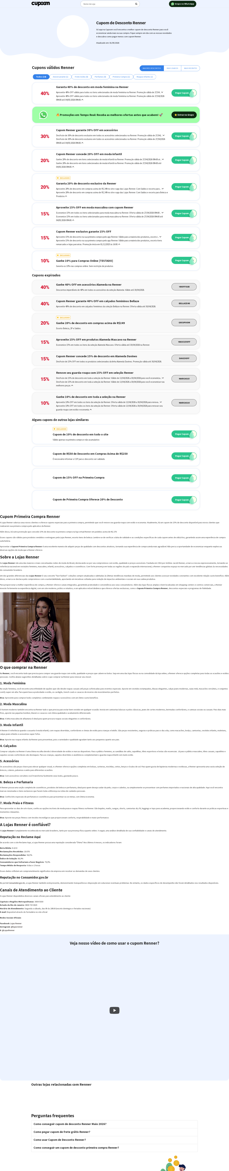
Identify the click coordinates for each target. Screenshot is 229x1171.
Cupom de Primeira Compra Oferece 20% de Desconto (88, 499)
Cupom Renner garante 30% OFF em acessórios (87, 130)
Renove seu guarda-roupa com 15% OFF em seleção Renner (94, 372)
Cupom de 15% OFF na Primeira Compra (78, 477)
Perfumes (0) (100, 76)
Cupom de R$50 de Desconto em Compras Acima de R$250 (90, 453)
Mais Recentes (190, 68)
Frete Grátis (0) (81, 76)
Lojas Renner (16, 923)
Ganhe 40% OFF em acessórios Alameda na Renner (89, 284)
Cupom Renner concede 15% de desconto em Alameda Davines (96, 356)
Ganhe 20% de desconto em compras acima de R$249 (90, 323)
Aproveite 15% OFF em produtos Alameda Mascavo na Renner (96, 339)
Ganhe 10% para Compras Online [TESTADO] (84, 260)
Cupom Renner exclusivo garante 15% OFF (83, 231)
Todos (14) (41, 76)
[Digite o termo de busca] (109, 4)
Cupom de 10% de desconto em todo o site (80, 434)
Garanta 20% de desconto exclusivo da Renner (86, 183)
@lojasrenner (17, 926)
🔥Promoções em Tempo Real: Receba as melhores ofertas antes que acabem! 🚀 (109, 115)
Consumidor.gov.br (16, 883)
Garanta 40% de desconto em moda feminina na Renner (92, 87)
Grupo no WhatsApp (182, 4)
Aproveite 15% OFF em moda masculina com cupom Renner (94, 207)
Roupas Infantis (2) (145, 76)
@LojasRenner (8, 930)
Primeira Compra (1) (121, 76)
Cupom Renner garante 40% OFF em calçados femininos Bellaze (97, 301)
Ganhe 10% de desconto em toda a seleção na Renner (91, 397)
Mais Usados (172, 68)
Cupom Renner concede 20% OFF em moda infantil (89, 154)
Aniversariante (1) (60, 76)
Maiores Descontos (152, 68)
